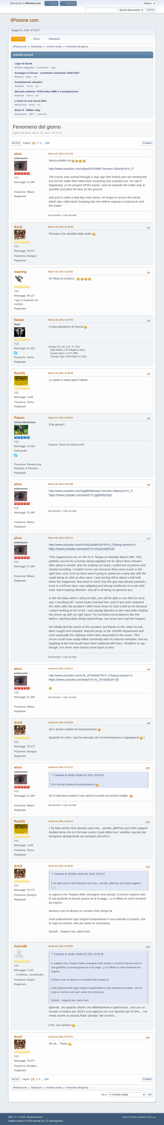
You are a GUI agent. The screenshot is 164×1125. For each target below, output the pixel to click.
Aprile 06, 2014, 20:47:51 (60, 1037)
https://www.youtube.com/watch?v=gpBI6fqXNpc (80, 495)
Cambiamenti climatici (28, 82)
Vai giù (16, 143)
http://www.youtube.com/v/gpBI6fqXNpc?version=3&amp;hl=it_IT (91, 490)
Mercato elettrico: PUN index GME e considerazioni (46, 91)
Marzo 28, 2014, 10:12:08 (60, 484)
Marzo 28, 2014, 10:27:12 (60, 538)
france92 (20, 946)
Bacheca (19, 77)
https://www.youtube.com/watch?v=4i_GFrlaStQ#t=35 (84, 679)
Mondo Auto (20, 105)
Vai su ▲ (151, 1117)
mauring (20, 271)
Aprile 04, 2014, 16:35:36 (60, 866)
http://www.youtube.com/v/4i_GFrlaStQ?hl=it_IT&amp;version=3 (90, 675)
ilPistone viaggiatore (25, 67)
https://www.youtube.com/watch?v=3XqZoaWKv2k (82, 548)
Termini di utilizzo (137, 1117)
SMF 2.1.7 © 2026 (17, 1117)
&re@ (18, 227)
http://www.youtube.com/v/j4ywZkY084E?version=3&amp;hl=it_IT (91, 168)
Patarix (19, 417)
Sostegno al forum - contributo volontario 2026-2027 (47, 72)
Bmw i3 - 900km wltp (27, 110)
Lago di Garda (23, 63)
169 (47, 143)
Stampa (147, 143)
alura (18, 153)
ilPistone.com (25, 20)
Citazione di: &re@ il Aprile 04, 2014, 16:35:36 (78, 954)
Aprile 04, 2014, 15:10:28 (60, 722)
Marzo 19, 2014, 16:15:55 (60, 271)
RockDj (19, 373)
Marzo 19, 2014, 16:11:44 (60, 153)
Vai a (103, 1094)
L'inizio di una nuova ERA (31, 100)
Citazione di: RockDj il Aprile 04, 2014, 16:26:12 (79, 874)
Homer (19, 320)
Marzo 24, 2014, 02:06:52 (60, 417)
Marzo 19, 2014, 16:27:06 (60, 320)
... (43, 143)
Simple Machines (35, 1117)
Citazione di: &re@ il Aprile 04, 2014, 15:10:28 (78, 775)
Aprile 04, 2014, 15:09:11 (60, 668)
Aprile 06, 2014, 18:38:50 (60, 946)
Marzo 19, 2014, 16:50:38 (60, 373)
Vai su (15, 1079)
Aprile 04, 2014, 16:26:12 (60, 821)
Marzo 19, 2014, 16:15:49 (60, 227)
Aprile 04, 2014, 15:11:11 (60, 767)
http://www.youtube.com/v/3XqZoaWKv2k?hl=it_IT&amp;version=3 (92, 544)
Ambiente (19, 86)
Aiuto (125, 1117)
